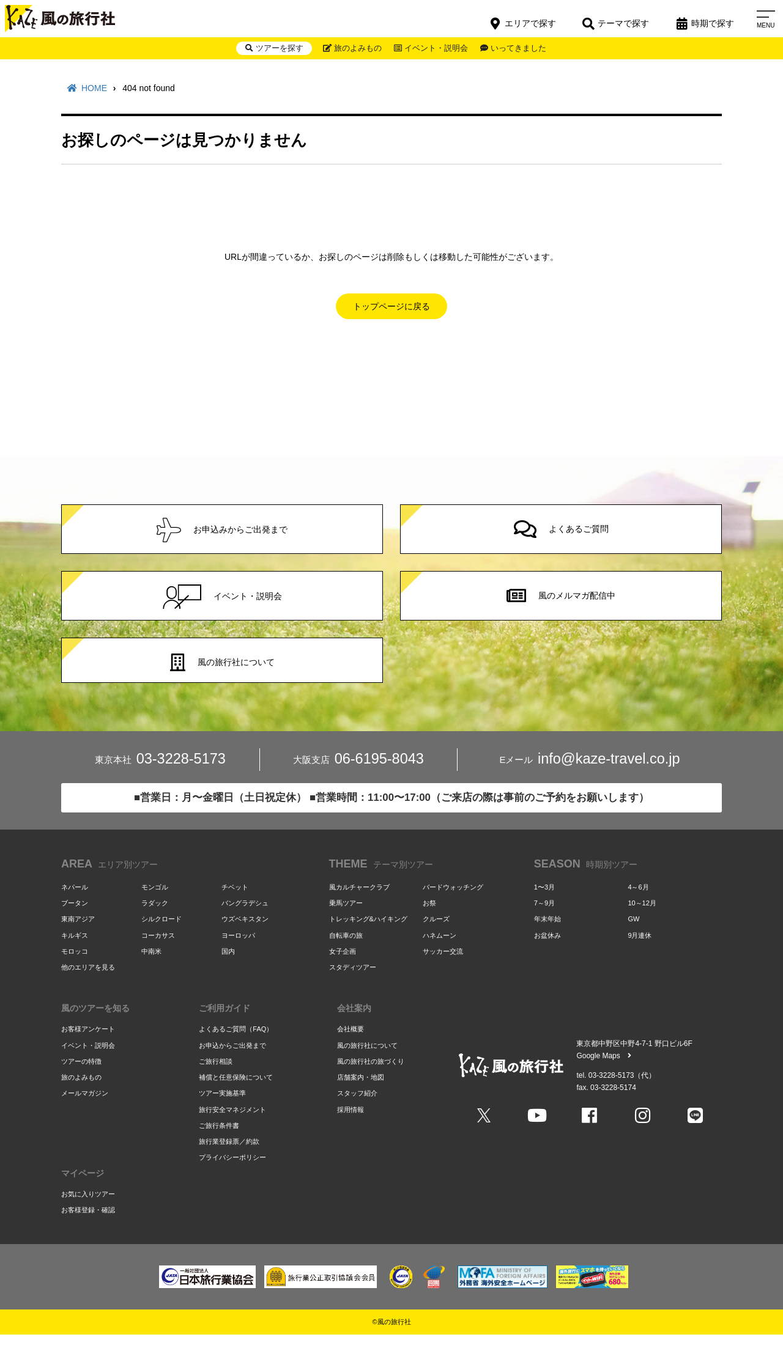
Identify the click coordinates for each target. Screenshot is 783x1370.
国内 (228, 985)
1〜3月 (544, 920)
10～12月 (642, 936)
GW (633, 953)
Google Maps (603, 1090)
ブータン (74, 936)
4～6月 (638, 920)
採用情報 (350, 1143)
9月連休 (639, 969)
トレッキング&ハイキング (368, 953)
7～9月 (544, 936)
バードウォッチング (453, 920)
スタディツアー (352, 1000)
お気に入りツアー (88, 1227)
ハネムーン (439, 969)
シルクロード (161, 953)
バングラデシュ (245, 936)
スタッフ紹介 (357, 1127)
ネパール (74, 920)
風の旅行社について (367, 1079)
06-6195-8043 (358, 795)
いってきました (521, 50)
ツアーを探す (265, 50)
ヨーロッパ (238, 969)
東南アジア (78, 953)
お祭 (429, 936)
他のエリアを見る (88, 1000)
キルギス (74, 969)
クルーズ (436, 953)
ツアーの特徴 (81, 1095)
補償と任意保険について (236, 1111)
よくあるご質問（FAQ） (236, 1063)
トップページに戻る (391, 306)
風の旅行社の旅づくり (370, 1095)
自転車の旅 (346, 969)
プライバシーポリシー (232, 1191)
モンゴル (154, 920)
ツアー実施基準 (222, 1127)
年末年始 (547, 953)
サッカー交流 (443, 985)
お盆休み (547, 969)
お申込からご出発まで (232, 1079)
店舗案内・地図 (360, 1111)
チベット (234, 920)
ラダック (154, 936)
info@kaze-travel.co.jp (590, 795)
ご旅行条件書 (219, 1159)
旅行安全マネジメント (232, 1143)
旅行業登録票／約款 (229, 1175)
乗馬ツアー (346, 936)
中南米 (151, 985)
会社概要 (350, 1063)
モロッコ (74, 985)
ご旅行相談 (215, 1095)
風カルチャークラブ (359, 920)
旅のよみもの (349, 50)
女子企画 (342, 985)
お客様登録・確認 (88, 1244)
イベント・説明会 (433, 50)
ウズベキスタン (245, 953)
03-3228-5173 (160, 795)
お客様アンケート (88, 1063)
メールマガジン (84, 1127)
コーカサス (158, 969)
